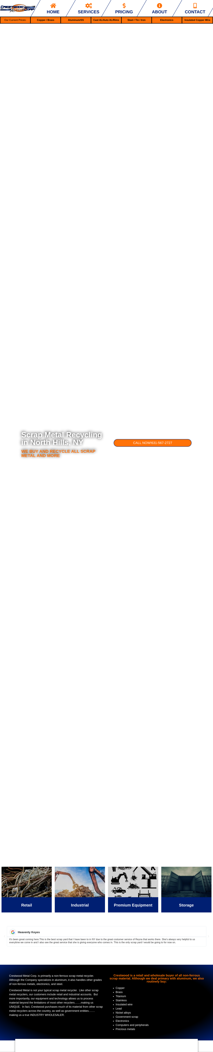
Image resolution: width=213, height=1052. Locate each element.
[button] (4, 936)
